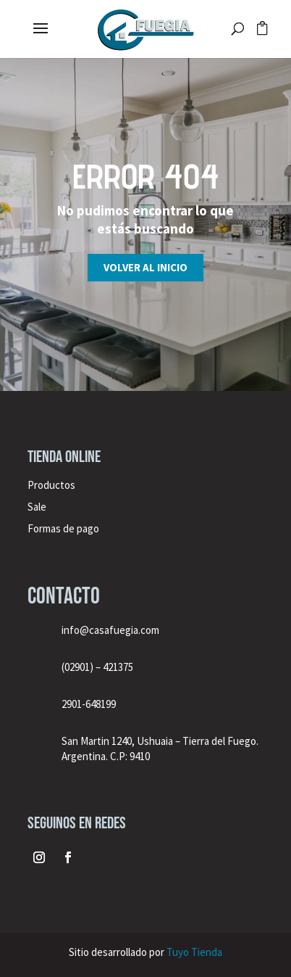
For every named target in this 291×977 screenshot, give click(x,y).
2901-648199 (89, 704)
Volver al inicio (145, 267)
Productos (51, 485)
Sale (37, 507)
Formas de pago (63, 528)
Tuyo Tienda (194, 952)
